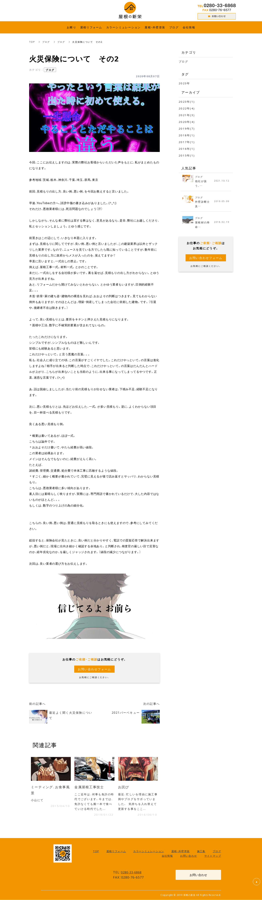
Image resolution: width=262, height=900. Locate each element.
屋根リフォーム (116, 851)
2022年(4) (187, 108)
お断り (71, 27)
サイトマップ (212, 856)
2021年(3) (187, 115)
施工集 (201, 851)
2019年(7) (187, 128)
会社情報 (167, 856)
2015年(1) (187, 155)
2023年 (184, 83)
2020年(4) (187, 122)
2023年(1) (187, 102)
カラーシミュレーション (148, 851)
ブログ (46, 41)
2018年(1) (187, 135)
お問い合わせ (188, 856)
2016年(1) (187, 149)
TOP (32, 41)
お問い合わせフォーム (94, 669)
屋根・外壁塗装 (180, 851)
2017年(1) (187, 142)
